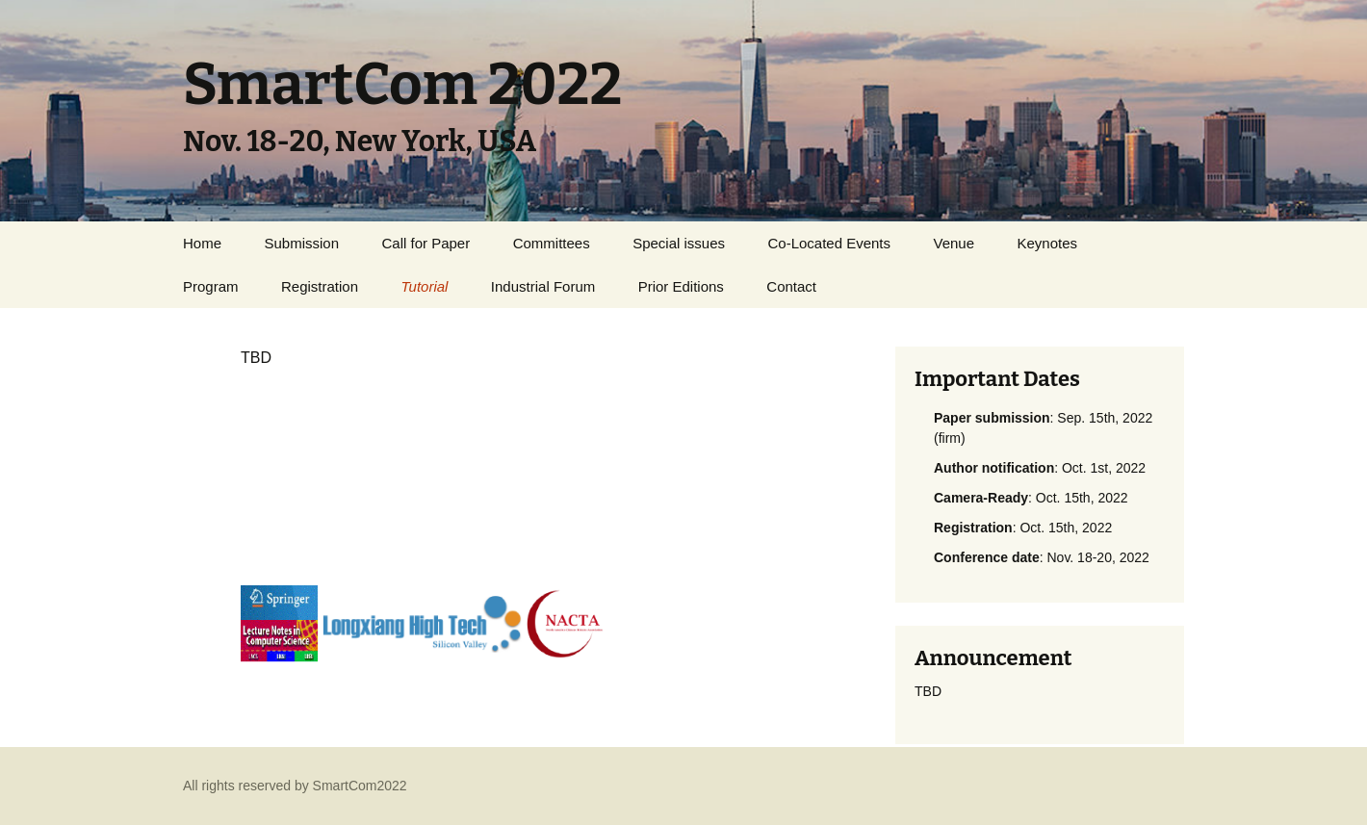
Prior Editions (681, 286)
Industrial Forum (543, 286)
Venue (954, 243)
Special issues (678, 243)
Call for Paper (425, 243)
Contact (791, 286)
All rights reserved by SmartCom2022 (295, 785)
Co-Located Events (828, 243)
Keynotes (1048, 243)
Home (202, 243)
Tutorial (424, 286)
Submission (301, 243)
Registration (319, 286)
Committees (551, 243)
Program (211, 286)
